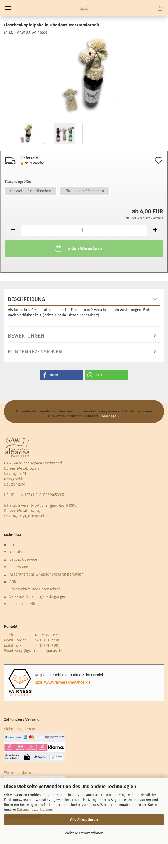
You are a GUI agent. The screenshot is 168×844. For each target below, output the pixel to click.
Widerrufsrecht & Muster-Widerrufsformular (46, 574)
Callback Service (23, 559)
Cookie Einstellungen (27, 604)
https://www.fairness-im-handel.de (62, 682)
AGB (12, 582)
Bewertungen (26, 336)
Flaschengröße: (18, 181)
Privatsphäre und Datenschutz (34, 589)
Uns (12, 544)
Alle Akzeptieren (84, 820)
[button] (13, 230)
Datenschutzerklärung (34, 809)
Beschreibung (26, 299)
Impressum (18, 567)
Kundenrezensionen (35, 351)
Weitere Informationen (84, 833)
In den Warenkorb (78, 248)
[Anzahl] (84, 230)
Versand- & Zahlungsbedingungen (37, 596)
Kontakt (15, 552)
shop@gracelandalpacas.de (38, 651)
